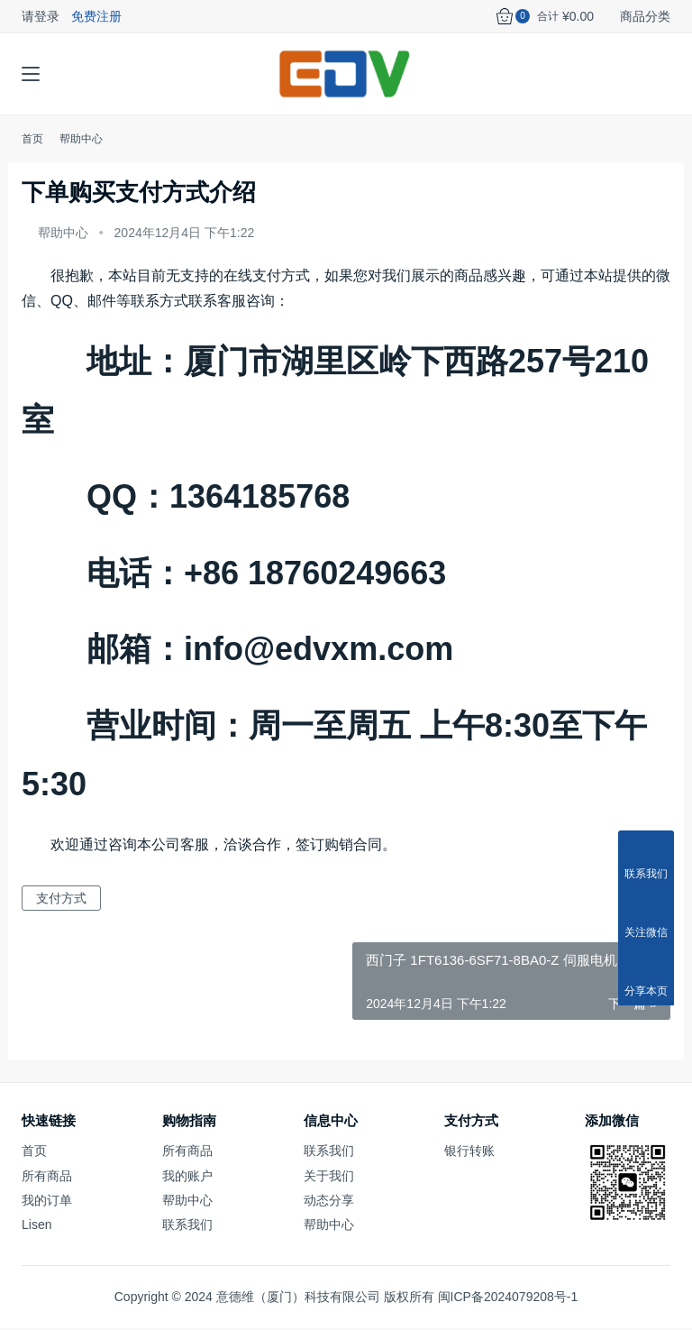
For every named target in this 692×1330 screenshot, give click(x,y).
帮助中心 (63, 234)
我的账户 (187, 1177)
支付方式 (61, 900)
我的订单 (47, 1202)
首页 (32, 140)
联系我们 (187, 1226)
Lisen (36, 1226)
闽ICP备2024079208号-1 (508, 1298)
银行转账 (469, 1152)
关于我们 (329, 1177)
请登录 (40, 16)
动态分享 (329, 1202)
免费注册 (96, 16)
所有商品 (47, 1177)
